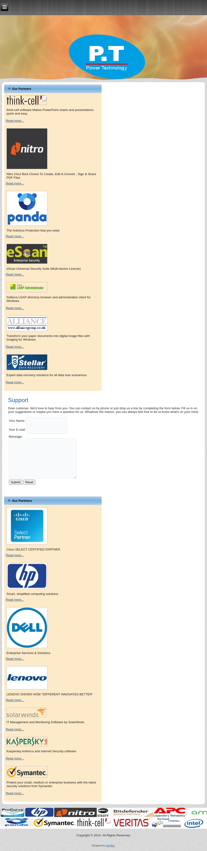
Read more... (15, 120)
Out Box (110, 845)
